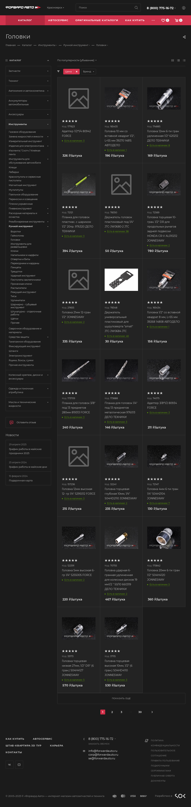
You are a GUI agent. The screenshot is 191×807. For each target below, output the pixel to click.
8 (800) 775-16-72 (160, 8)
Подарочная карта (21, 480)
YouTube (19, 765)
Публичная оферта (163, 776)
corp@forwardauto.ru (103, 754)
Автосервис (42, 738)
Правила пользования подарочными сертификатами (165, 766)
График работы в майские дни (28, 466)
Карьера (56, 745)
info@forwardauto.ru (102, 751)
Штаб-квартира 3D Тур (23, 745)
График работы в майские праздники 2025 (25, 451)
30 (140, 712)
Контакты (14, 752)
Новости (12, 435)
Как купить (15, 738)
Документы (158, 781)
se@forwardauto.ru (101, 758)
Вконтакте (10, 765)
